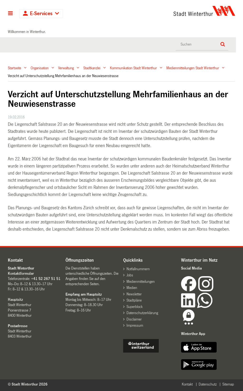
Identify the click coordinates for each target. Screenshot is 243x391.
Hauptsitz (15, 300)
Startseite (14, 68)
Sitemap (228, 384)
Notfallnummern (138, 269)
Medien (131, 288)
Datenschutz (208, 384)
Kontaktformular (21, 273)
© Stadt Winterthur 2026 (27, 384)
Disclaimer (134, 319)
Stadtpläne (134, 300)
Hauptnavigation (10, 13)
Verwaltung (66, 68)
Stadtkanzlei (91, 68)
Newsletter (134, 294)
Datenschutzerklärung (142, 313)
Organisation (40, 68)
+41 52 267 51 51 (46, 279)
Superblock (134, 307)
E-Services (41, 13)
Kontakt (187, 384)
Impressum (134, 325)
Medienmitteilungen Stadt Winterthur (192, 68)
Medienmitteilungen (140, 281)
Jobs (129, 275)
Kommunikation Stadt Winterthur (133, 68)
